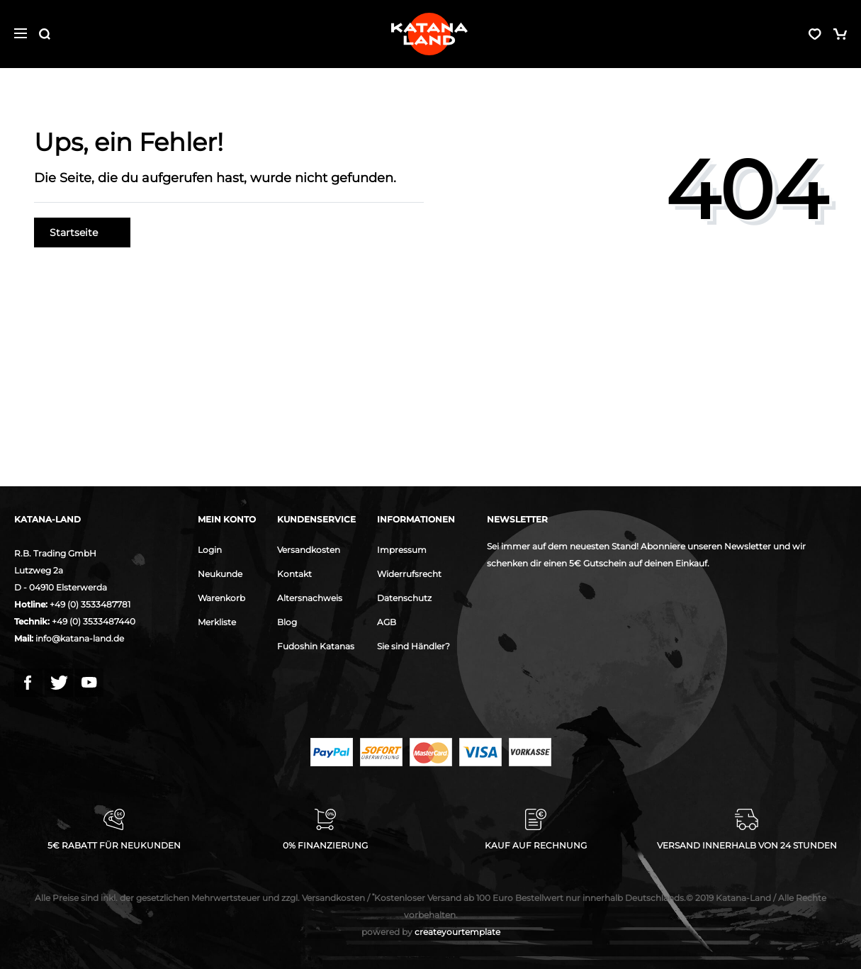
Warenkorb (221, 598)
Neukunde (220, 573)
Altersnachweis (309, 598)
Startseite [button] (82, 232)
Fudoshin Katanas (315, 646)
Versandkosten (308, 549)
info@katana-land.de (79, 638)
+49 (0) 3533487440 (93, 621)
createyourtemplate (430, 931)
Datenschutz (404, 598)
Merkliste (217, 622)
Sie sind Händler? (413, 646)
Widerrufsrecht (409, 573)
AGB (386, 622)
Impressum (402, 549)
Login (210, 549)
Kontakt (294, 573)
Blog (287, 622)
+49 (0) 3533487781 (90, 604)
